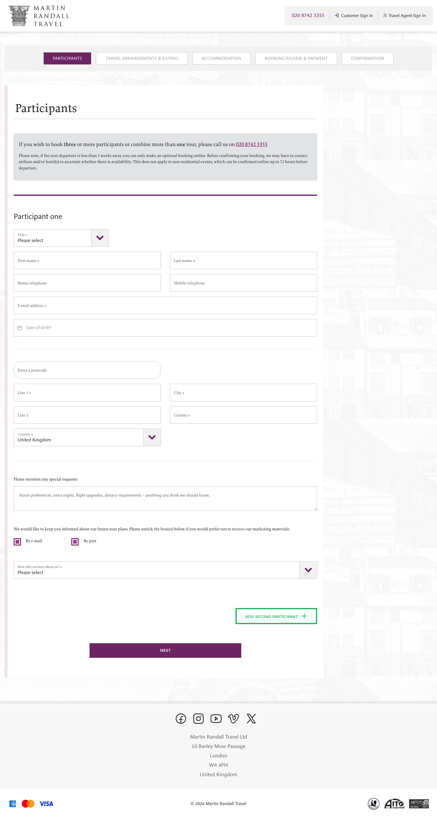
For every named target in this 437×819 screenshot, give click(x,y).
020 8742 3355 (308, 15)
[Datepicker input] (165, 328)
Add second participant (276, 616)
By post (90, 540)
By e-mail (34, 540)
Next (165, 650)
